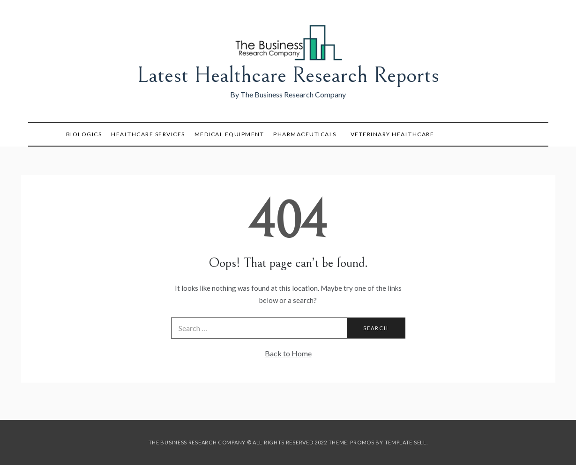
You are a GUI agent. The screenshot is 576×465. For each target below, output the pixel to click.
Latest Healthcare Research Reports (288, 75)
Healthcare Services (148, 134)
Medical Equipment (229, 134)
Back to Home (288, 353)
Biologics (84, 134)
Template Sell (405, 442)
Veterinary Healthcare (392, 134)
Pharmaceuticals (305, 134)
